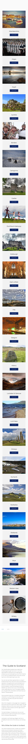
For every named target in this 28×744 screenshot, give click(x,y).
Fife (14, 310)
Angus (14, 59)
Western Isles (14, 588)
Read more (14, 34)
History (14, 365)
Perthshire (14, 505)
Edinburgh (14, 254)
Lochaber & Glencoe (14, 393)
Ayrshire (14, 115)
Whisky (14, 616)
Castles (14, 198)
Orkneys (14, 449)
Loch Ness (14, 421)
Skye (14, 560)
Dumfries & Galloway (14, 226)
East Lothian (14, 282)
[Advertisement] (14, 645)
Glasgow (14, 338)
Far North (14, 477)
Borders (14, 143)
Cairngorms (14, 170)
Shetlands (14, 533)
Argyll (14, 87)
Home (3, 629)
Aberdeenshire (14, 31)
